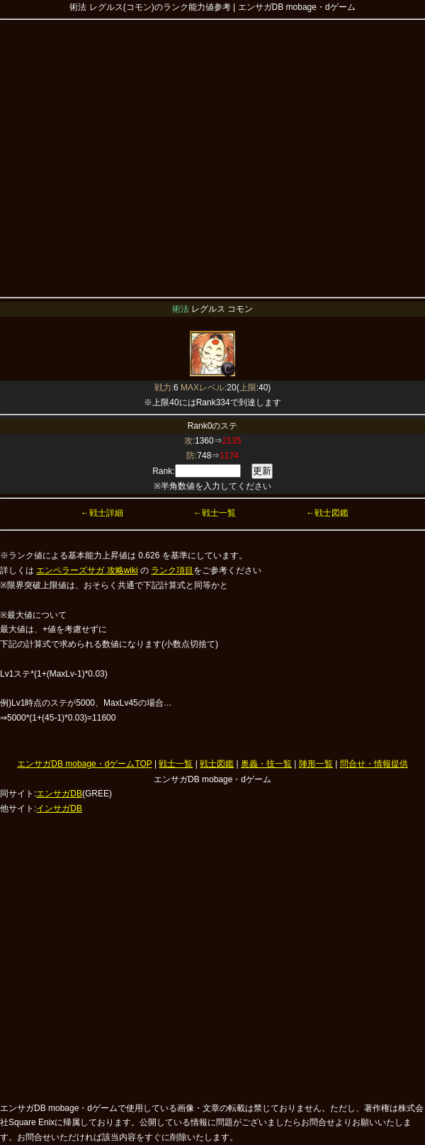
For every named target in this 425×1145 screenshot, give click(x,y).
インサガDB (59, 808)
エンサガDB (59, 794)
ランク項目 (172, 570)
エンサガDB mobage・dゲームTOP (84, 764)
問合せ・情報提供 (374, 764)
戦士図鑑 (217, 764)
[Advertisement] (133, 156)
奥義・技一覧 (266, 764)
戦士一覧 (176, 764)
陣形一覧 (316, 764)
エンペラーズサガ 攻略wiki (86, 570)
